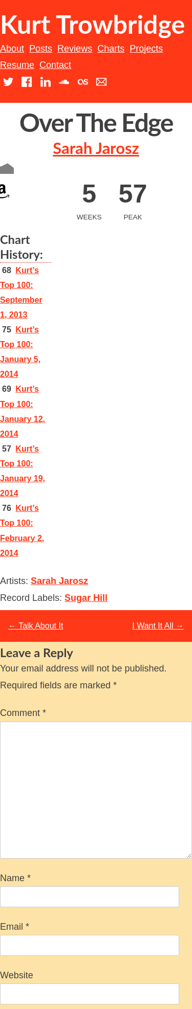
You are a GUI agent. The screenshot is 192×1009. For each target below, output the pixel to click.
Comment (23, 713)
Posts (40, 48)
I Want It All (158, 625)
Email (14, 927)
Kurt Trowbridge (92, 24)
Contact (55, 65)
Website (16, 975)
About (12, 48)
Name (15, 878)
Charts (110, 48)
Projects (146, 48)
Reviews (74, 48)
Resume (17, 65)
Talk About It (35, 625)
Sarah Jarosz (96, 148)
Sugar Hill (86, 598)
